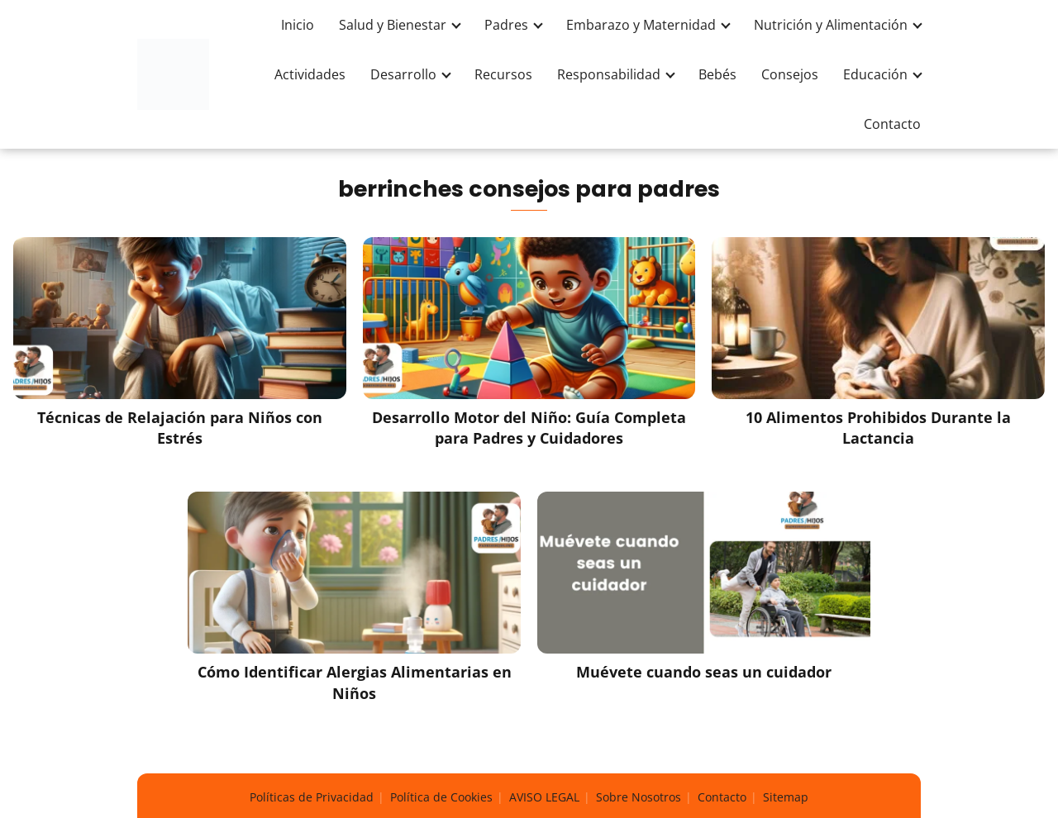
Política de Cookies (441, 797)
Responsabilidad (608, 74)
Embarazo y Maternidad (641, 25)
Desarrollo (403, 74)
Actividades (310, 74)
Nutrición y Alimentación (831, 25)
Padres (506, 25)
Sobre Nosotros (638, 797)
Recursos (503, 74)
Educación (875, 74)
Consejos (789, 74)
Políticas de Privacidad (312, 797)
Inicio (297, 25)
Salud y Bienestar (392, 25)
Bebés (717, 74)
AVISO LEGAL (544, 797)
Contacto (892, 124)
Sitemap (785, 797)
